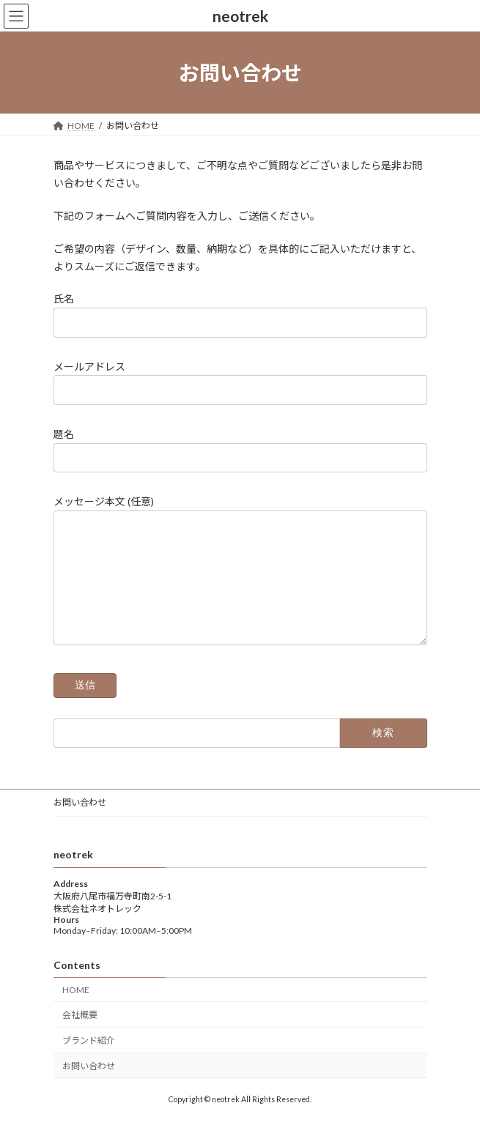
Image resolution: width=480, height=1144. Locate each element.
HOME (75, 1011)
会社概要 (79, 1037)
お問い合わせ (79, 824)
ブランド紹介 (88, 1062)
